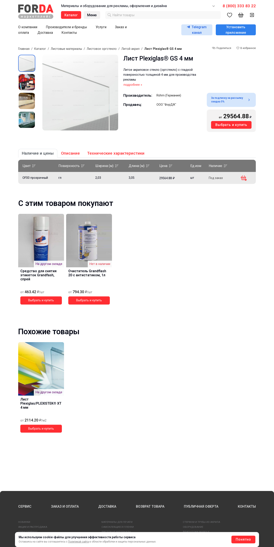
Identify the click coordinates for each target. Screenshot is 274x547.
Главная (24, 49)
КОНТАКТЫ (247, 506)
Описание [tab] (70, 153)
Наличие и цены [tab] (38, 153)
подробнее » (133, 85)
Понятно (243, 539)
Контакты (69, 33)
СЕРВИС (24, 506)
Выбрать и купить (231, 125)
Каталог (40, 49)
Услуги (101, 27)
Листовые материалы (66, 49)
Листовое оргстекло (102, 49)
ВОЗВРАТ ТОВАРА (150, 506)
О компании (27, 27)
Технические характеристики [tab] (115, 153)
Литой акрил (130, 49)
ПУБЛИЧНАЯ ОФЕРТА (201, 506)
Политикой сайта (78, 541)
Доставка (45, 33)
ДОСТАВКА (107, 506)
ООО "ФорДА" (166, 104)
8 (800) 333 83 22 (239, 5)
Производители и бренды (66, 27)
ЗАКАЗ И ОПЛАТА (65, 506)
